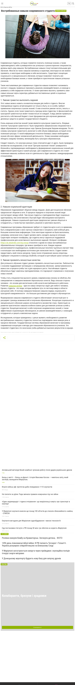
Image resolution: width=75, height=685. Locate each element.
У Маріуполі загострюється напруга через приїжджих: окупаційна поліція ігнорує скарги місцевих (36, 552)
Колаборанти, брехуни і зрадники (24, 596)
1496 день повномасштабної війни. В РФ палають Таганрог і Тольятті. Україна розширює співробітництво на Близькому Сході (34, 544)
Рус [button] (69, 3)
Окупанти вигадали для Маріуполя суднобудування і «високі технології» (31, 521)
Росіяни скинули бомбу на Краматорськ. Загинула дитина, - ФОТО (32, 538)
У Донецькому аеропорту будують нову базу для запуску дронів (31, 558)
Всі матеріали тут (38, 627)
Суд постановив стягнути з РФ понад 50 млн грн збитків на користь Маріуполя (34, 528)
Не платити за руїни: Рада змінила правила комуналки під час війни (30, 494)
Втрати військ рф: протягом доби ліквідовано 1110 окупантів (27, 487)
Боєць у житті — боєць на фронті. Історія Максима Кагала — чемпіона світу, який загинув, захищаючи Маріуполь (35, 478)
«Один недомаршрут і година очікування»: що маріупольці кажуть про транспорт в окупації (36, 502)
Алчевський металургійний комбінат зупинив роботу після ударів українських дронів (37, 470)
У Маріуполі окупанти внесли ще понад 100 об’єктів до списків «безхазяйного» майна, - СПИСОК (37, 512)
